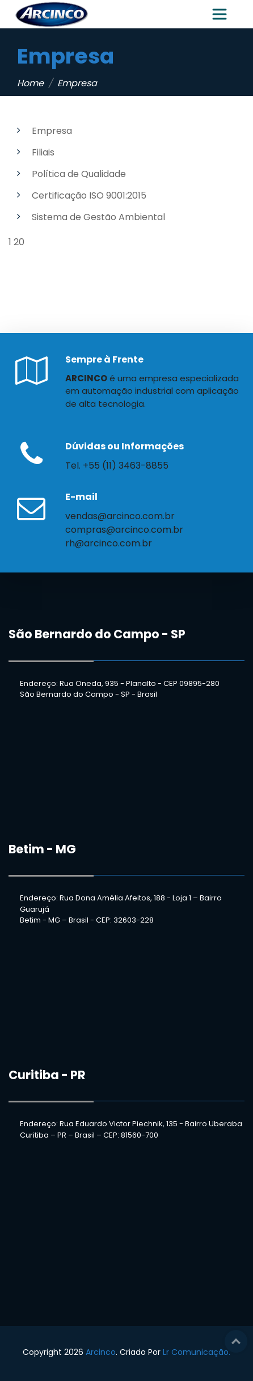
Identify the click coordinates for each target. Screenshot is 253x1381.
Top (236, 1341)
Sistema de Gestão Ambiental (98, 217)
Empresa (52, 130)
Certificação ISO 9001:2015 (89, 195)
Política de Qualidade (79, 173)
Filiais (43, 152)
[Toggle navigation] (219, 14)
